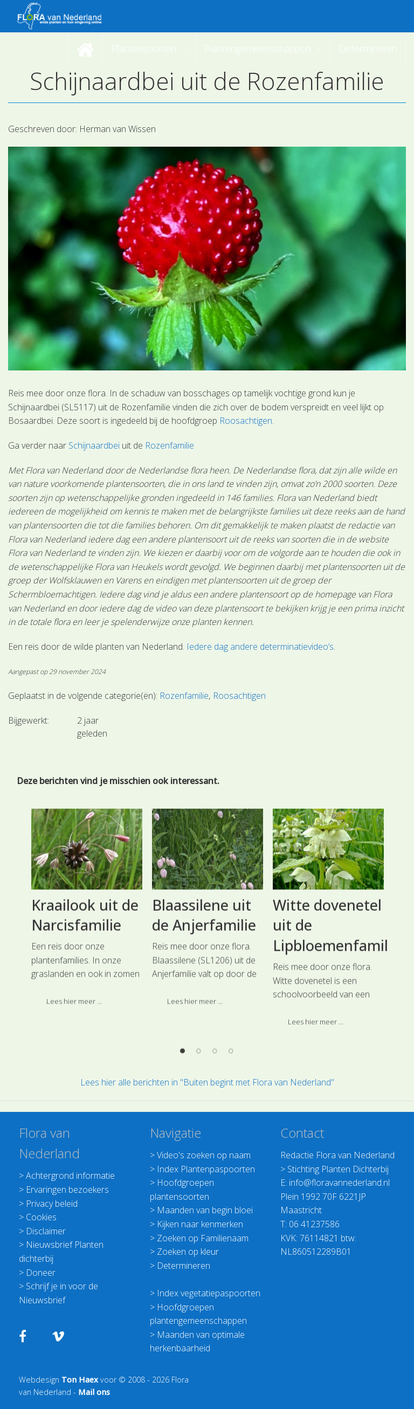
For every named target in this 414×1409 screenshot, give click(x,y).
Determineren (183, 1265)
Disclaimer (46, 1231)
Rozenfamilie (169, 445)
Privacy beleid (52, 1203)
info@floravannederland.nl (339, 1182)
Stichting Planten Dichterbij (338, 1169)
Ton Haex (79, 1379)
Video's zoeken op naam (204, 1155)
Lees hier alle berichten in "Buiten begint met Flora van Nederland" (207, 1082)
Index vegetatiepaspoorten (208, 1293)
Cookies (41, 1217)
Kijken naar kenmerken (200, 1224)
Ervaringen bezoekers (67, 1189)
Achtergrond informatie (70, 1175)
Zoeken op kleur (188, 1251)
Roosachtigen (245, 421)
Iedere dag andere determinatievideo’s (260, 646)
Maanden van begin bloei (205, 1210)
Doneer (41, 1273)
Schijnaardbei (94, 445)
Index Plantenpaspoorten (206, 1169)
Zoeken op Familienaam (203, 1238)
